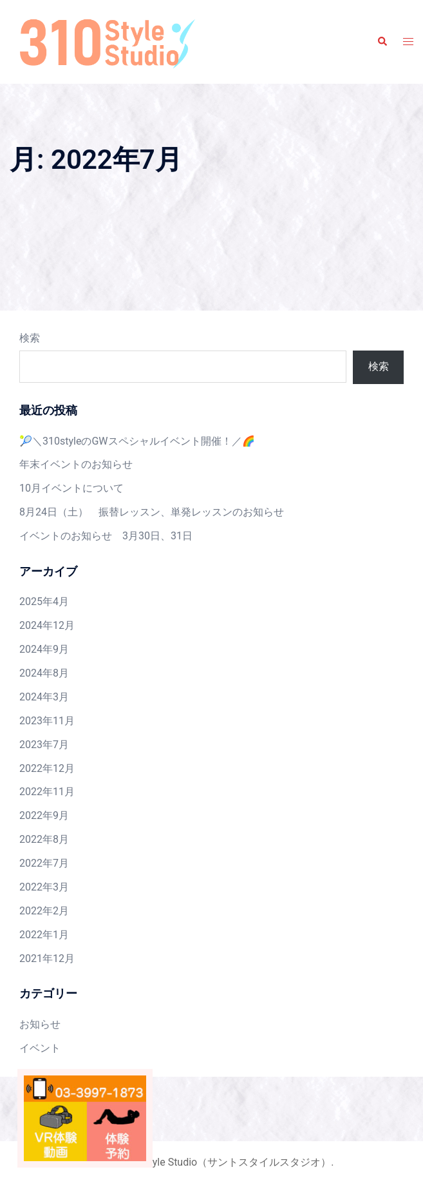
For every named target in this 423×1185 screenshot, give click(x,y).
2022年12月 (47, 768)
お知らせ (40, 1024)
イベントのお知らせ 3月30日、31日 (106, 536)
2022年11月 (47, 791)
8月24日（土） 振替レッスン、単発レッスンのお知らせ (151, 512)
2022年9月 (44, 815)
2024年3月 (44, 697)
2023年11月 (47, 721)
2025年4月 (44, 601)
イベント (40, 1048)
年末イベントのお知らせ (76, 464)
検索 (29, 338)
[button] (382, 42)
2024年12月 (47, 625)
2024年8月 (44, 673)
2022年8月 (44, 839)
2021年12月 (47, 958)
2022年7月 (44, 863)
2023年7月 (44, 744)
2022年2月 (44, 911)
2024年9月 (44, 649)
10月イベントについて (71, 488)
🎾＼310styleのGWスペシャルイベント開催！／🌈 (137, 441)
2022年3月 (44, 887)
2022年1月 (44, 935)
